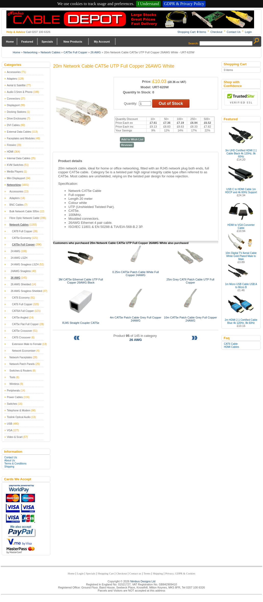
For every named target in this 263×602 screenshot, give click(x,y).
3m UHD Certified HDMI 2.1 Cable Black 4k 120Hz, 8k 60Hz (241, 153)
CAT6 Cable (231, 343)
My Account (102, 41)
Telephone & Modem (18, 410)
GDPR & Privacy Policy (184, 4)
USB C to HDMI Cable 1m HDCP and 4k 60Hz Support (241, 191)
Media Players (15, 171)
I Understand (148, 4)
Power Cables (15, 397)
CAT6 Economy (21, 297)
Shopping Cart (106, 573)
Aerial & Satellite (16, 85)
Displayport (13, 105)
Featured (27, 41)
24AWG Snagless (21, 271)
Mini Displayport (16, 178)
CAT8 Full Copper (22, 231)
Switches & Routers (20, 370)
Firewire (11, 145)
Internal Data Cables (18, 158)
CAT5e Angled (20, 317)
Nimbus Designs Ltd (142, 581)
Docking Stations (16, 111)
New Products (72, 41)
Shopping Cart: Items (191, 31)
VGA (9, 430)
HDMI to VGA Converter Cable (241, 226)
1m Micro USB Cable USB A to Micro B (241, 286)
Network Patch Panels (21, 364)
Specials (47, 41)
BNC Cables (16, 204)
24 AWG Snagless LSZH (25, 264)
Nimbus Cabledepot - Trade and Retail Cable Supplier (130, 19)
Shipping (9, 466)
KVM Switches (15, 165)
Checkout (216, 31)
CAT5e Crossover (22, 330)
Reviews (127, 144)
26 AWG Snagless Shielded (26, 291)
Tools (12, 377)
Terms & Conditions (15, 463)
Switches (12, 403)
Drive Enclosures (16, 118)
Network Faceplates (20, 357)
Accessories (14, 72)
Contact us (135, 573)
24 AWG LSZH (19, 257)
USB (9, 423)
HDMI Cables (231, 347)
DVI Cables (13, 125)
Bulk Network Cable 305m (24, 211)
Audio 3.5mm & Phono (19, 92)
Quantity (130, 103)
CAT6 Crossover (21, 337)
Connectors (13, 98)
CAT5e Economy (21, 238)
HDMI (10, 151)
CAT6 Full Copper (22, 304)
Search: (193, 43)
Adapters (12, 78)
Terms (147, 573)
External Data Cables (19, 131)
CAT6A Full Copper (23, 311)
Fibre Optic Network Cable (24, 218)
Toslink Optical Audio (18, 417)
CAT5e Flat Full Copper (25, 324)
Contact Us (234, 31)
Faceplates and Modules (21, 138)
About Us (9, 460)
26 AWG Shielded (21, 284)
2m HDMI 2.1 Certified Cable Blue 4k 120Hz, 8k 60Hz (241, 321)
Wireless (14, 384)
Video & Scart (14, 437)
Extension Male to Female (27, 344)
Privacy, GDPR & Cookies (180, 573)
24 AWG (15, 251)
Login (248, 31)
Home (10, 41)
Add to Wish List (132, 139)
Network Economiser (23, 350)
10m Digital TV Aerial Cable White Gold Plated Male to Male (241, 256)
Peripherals (13, 390)
